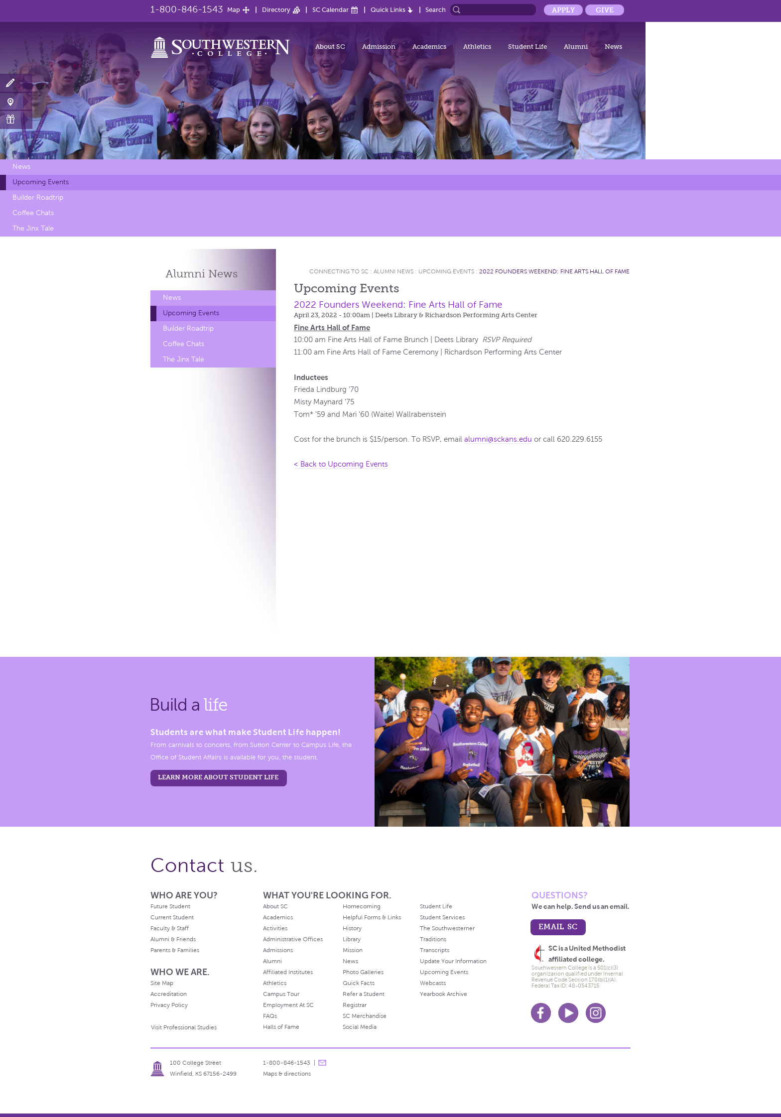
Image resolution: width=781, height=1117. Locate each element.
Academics (429, 46)
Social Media (360, 1026)
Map (233, 9)
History (352, 928)
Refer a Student (364, 994)
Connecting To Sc (339, 271)
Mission (353, 950)
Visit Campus (16, 101)
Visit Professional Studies (184, 1027)
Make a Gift (16, 119)
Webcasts (433, 983)
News (613, 46)
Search (435, 9)
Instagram (596, 1013)
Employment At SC (288, 1004)
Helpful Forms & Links (372, 917)
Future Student (170, 906)
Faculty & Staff (169, 928)
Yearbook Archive (443, 994)
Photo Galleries (363, 972)
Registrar (355, 1004)
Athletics (477, 46)
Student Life (527, 46)
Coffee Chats (33, 213)
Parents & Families (174, 950)
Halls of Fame (281, 1026)
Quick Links (388, 9)
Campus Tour (281, 994)
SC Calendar (330, 9)
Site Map (161, 983)
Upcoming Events (40, 182)
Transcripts (434, 950)
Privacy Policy (169, 1004)
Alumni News (393, 271)
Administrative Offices (293, 939)
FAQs (270, 1015)
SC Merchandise (365, 1015)
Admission (378, 46)
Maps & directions (287, 1073)
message (322, 1063)
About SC (330, 46)
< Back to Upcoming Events (341, 464)
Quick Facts (359, 983)
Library (352, 939)
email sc (557, 926)
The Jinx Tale (33, 228)
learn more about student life (218, 777)
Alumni (576, 46)
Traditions (433, 939)
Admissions (278, 950)
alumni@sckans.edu (498, 439)
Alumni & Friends (173, 939)
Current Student (172, 917)
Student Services (442, 917)
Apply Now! (16, 83)
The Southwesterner (447, 928)
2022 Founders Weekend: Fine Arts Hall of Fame (554, 271)
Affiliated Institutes (288, 972)
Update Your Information (453, 961)
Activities (275, 928)
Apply (563, 10)
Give (605, 10)
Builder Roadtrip (37, 197)
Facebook (541, 1013)
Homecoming (362, 906)
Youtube (568, 1013)
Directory (276, 9)
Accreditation (168, 994)
